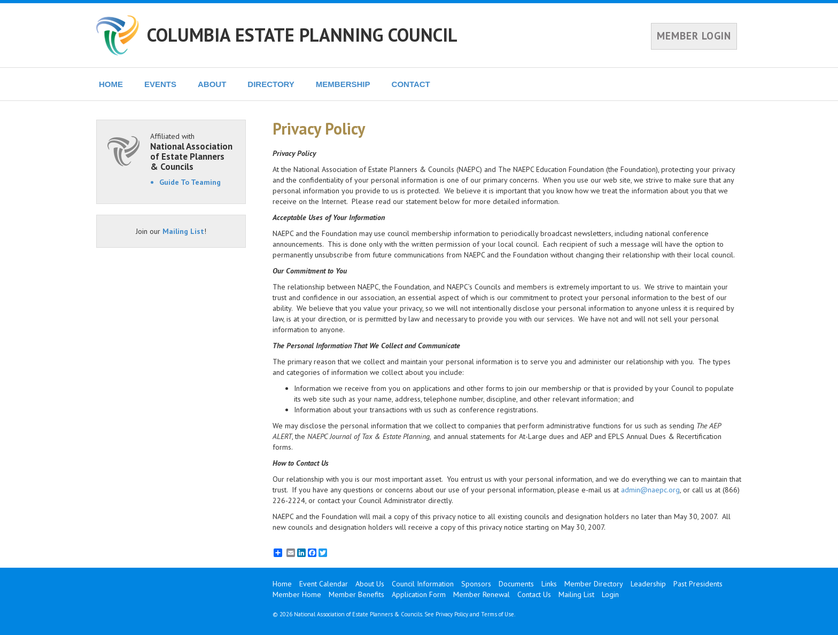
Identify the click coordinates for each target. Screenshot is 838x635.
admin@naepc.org (650, 490)
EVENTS (160, 84)
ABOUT (212, 84)
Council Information (423, 584)
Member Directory (593, 584)
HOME (111, 84)
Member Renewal (481, 594)
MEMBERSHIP (343, 84)
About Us (369, 584)
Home (282, 584)
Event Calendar (323, 584)
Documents (516, 584)
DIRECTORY (270, 84)
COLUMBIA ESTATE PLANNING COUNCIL (302, 34)
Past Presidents (698, 584)
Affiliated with (192, 151)
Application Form (419, 594)
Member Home (297, 594)
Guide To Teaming (190, 182)
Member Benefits (356, 594)
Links (549, 584)
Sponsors (476, 584)
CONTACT (411, 84)
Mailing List (183, 231)
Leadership (648, 584)
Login (610, 594)
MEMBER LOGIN (694, 35)
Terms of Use (497, 614)
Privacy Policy (452, 614)
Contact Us (534, 594)
